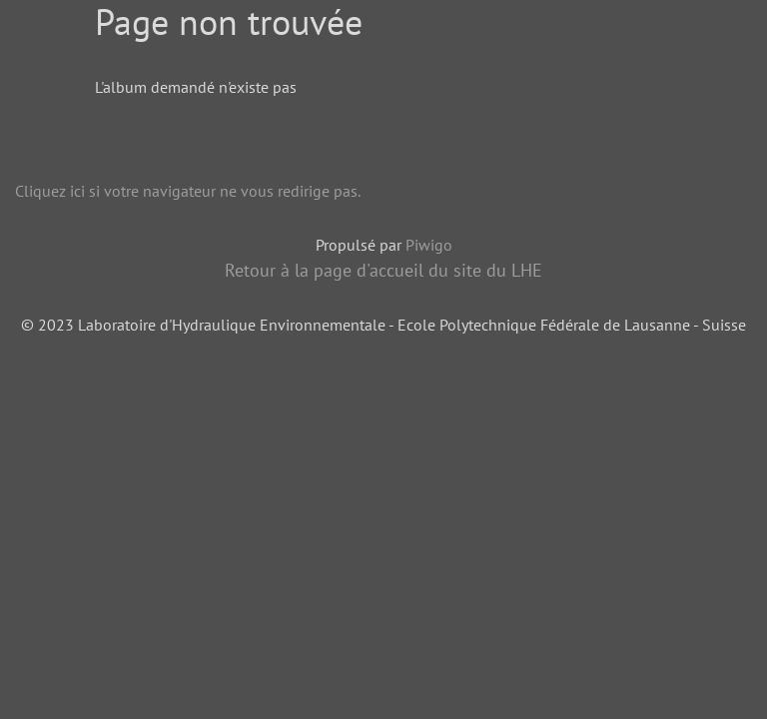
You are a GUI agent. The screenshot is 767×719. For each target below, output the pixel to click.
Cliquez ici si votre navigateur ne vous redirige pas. (188, 191)
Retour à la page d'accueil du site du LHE (383, 270)
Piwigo (428, 245)
